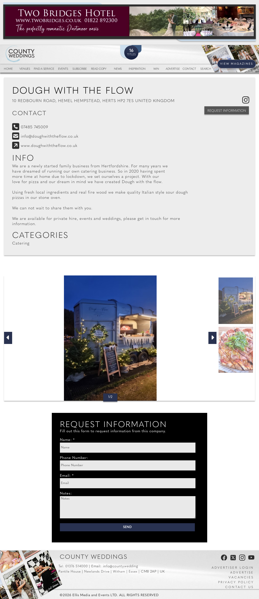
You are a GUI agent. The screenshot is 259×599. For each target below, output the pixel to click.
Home (8, 69)
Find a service (44, 69)
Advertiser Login (233, 567)
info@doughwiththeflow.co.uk (50, 137)
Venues (24, 69)
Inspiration (137, 69)
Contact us (239, 587)
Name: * (67, 440)
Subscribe (79, 69)
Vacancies (241, 577)
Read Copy (98, 69)
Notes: (66, 494)
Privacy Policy (236, 582)
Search (205, 69)
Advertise (173, 69)
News (118, 69)
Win (156, 69)
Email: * (67, 476)
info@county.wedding (120, 566)
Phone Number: (74, 458)
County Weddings (93, 557)
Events (63, 69)
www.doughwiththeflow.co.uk (49, 146)
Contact (189, 69)
